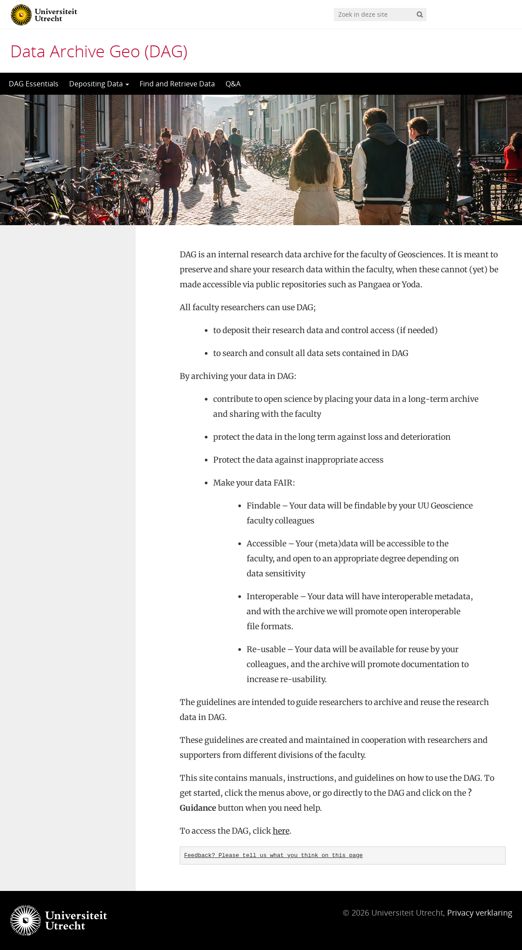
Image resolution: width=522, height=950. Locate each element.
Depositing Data (99, 84)
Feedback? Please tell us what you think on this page (273, 855)
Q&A (233, 84)
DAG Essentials (34, 84)
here (281, 831)
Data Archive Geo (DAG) (98, 50)
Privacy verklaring (479, 912)
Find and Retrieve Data (177, 84)
